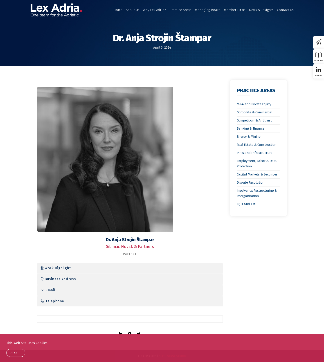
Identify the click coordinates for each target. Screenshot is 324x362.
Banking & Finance (250, 128)
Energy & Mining (249, 137)
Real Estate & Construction (257, 145)
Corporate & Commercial (254, 112)
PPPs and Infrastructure (254, 153)
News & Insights (261, 10)
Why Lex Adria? (154, 10)
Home (117, 10)
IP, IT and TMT (247, 204)
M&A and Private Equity (254, 104)
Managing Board (207, 10)
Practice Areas (180, 10)
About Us (133, 10)
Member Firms (234, 10)
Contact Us (285, 10)
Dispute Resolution (251, 182)
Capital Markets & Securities (257, 174)
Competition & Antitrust (254, 120)
